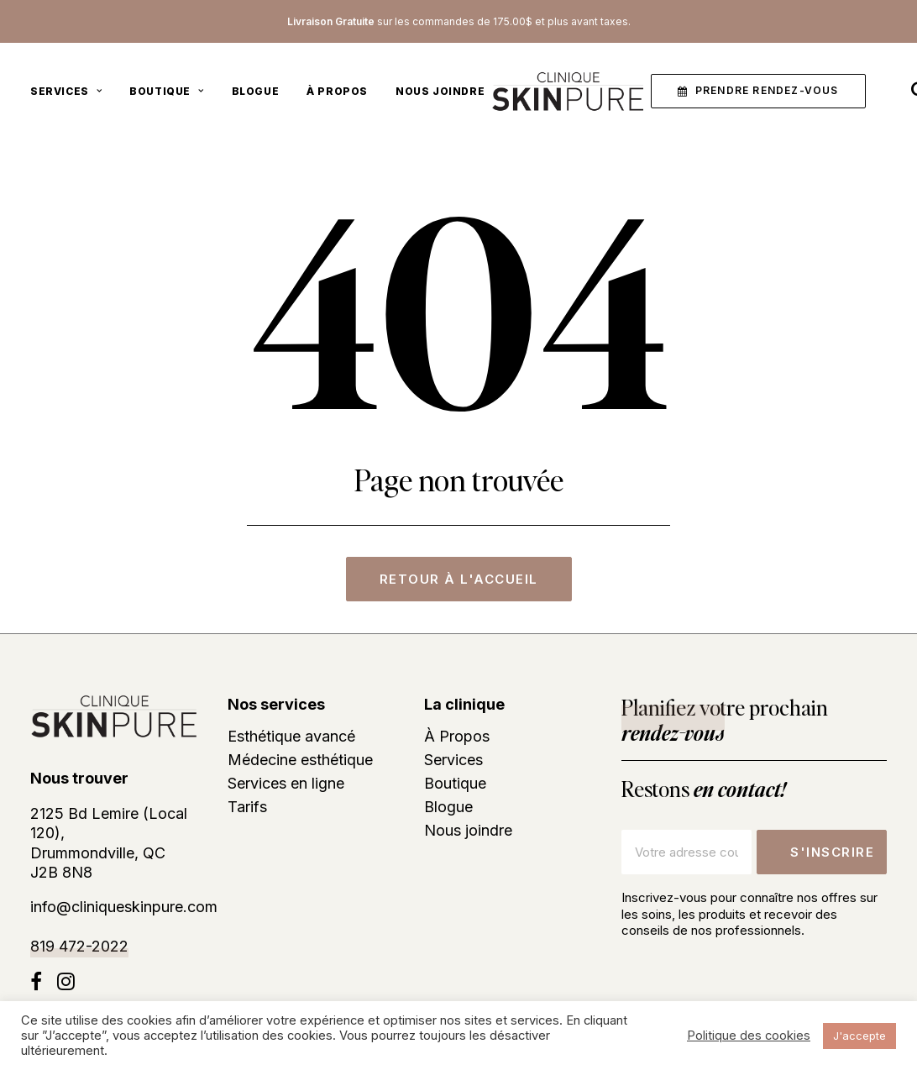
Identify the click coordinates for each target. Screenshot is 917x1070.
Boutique (166, 93)
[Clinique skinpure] (564, 94)
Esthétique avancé (291, 736)
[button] (757, 94)
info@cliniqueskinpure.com (123, 906)
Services (66, 93)
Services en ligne (286, 783)
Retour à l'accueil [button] (459, 580)
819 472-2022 (79, 946)
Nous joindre (440, 93)
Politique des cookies (748, 1035)
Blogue (256, 93)
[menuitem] (71, 94)
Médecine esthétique (300, 760)
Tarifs (247, 807)
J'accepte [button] (859, 1035)
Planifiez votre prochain (724, 720)
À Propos (337, 93)
